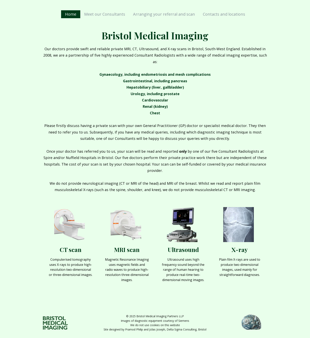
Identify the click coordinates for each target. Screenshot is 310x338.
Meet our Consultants (104, 14)
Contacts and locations (224, 14)
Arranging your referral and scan (164, 14)
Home (70, 14)
